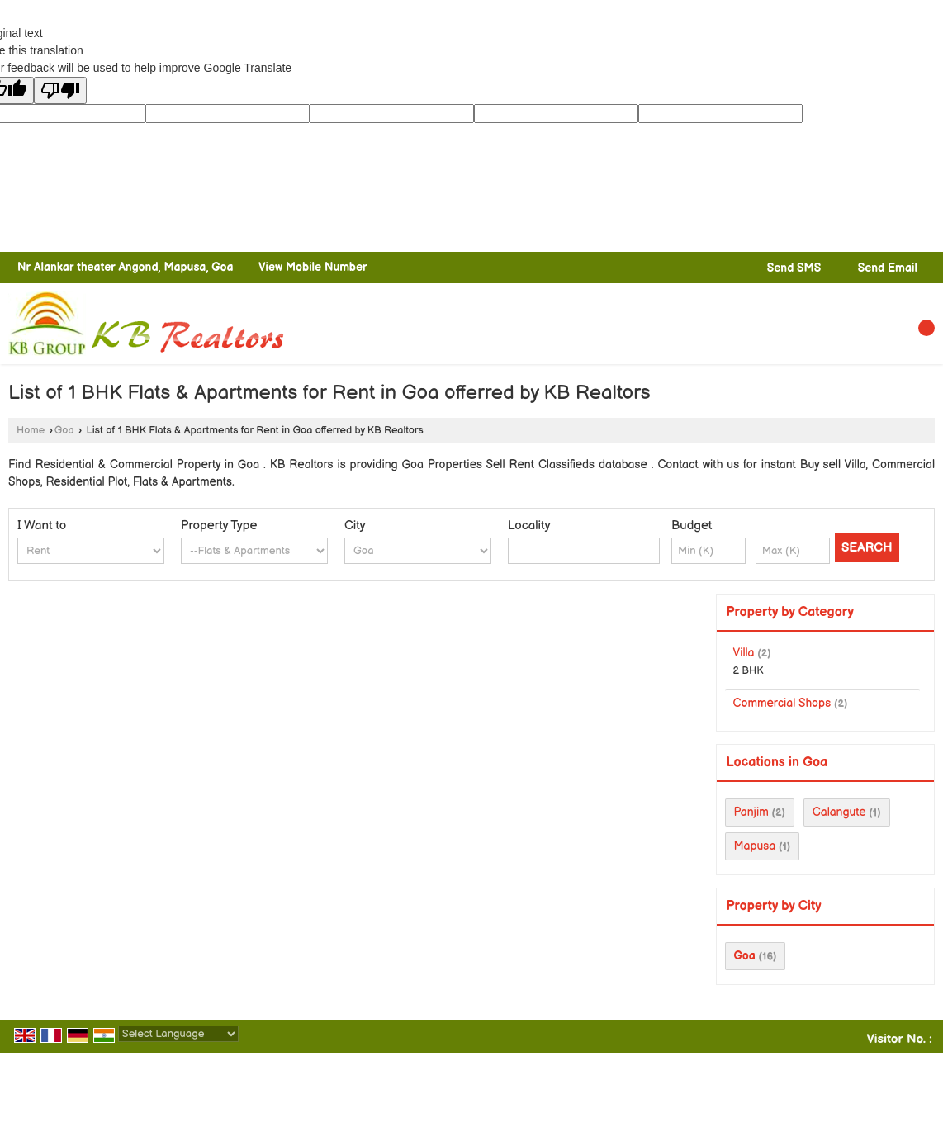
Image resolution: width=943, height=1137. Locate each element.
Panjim (751, 812)
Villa (744, 653)
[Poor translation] (60, 90)
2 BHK (748, 671)
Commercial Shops (782, 703)
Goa (64, 430)
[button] (312, 267)
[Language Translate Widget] (178, 1034)
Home (31, 430)
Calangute (839, 812)
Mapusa (755, 846)
